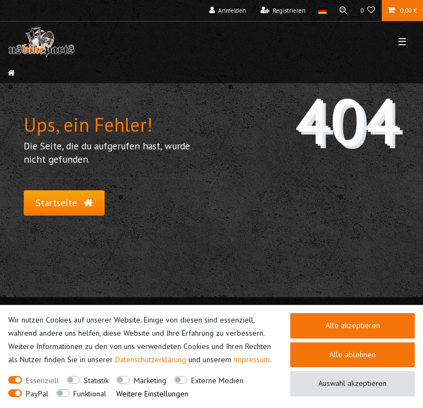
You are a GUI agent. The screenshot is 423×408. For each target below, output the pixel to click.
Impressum (252, 359)
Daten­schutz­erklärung (150, 359)
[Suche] (344, 10)
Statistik (96, 380)
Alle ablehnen (352, 354)
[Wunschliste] (368, 10)
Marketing (150, 380)
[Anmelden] (228, 10)
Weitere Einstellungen (152, 394)
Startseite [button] (64, 202)
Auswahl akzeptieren (352, 383)
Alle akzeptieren (353, 325)
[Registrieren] (283, 10)
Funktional (89, 394)
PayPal (37, 394)
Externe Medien (217, 380)
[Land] (322, 10)
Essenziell (42, 380)
